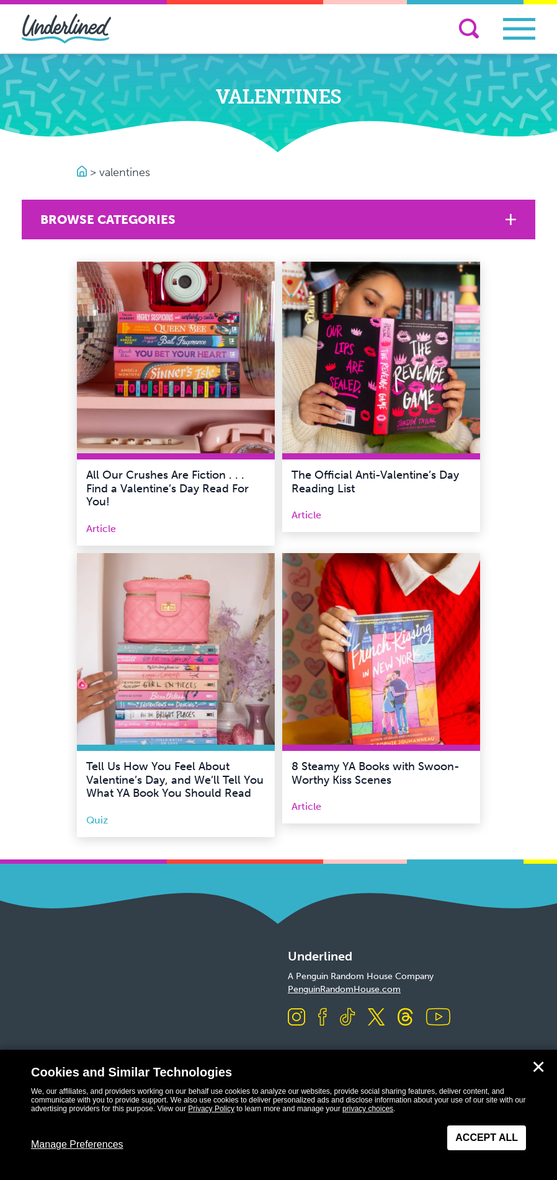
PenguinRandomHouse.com (344, 989)
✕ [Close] (538, 1067)
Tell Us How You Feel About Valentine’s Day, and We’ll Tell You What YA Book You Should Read (175, 780)
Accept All (486, 1137)
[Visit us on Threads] (405, 1017)
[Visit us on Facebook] (322, 1017)
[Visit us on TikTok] (347, 1017)
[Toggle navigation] (519, 29)
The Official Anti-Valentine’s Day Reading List (375, 481)
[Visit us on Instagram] (296, 1017)
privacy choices (367, 1108)
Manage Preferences (77, 1144)
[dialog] (278, 1115)
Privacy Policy (211, 1108)
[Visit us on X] (376, 1017)
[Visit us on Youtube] (438, 1017)
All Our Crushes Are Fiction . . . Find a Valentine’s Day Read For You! (167, 488)
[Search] (469, 28)
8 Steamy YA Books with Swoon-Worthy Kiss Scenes (376, 773)
